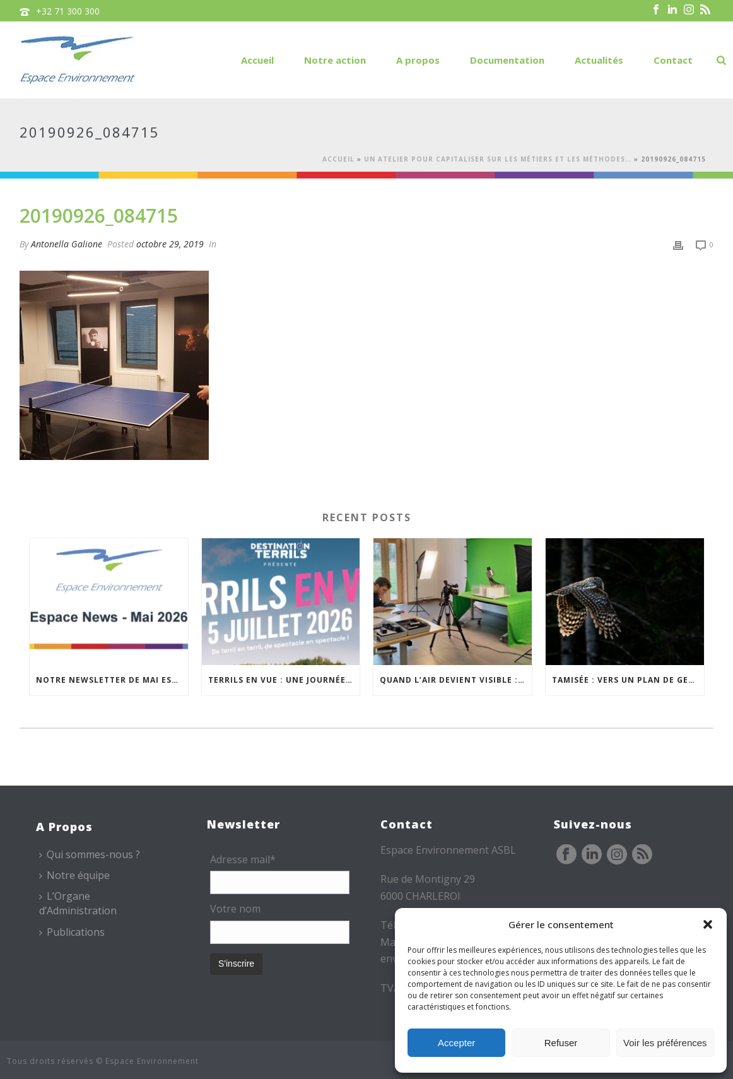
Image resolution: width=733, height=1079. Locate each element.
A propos (418, 60)
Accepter (456, 1042)
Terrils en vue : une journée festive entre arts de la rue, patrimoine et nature (284, 680)
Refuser (561, 1042)
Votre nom (235, 909)
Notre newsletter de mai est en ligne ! (112, 680)
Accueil (257, 60)
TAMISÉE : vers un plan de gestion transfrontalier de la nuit (628, 680)
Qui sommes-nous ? (89, 854)
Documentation (507, 60)
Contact (673, 60)
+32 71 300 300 (68, 11)
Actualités (599, 60)
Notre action (335, 60)
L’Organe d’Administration (78, 903)
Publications (72, 932)
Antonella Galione (66, 244)
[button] (707, 924)
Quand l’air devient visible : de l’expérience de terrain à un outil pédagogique (456, 680)
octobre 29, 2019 (170, 244)
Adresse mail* (243, 859)
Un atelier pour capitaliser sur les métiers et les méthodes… (497, 159)
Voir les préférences (665, 1042)
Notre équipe (74, 875)
